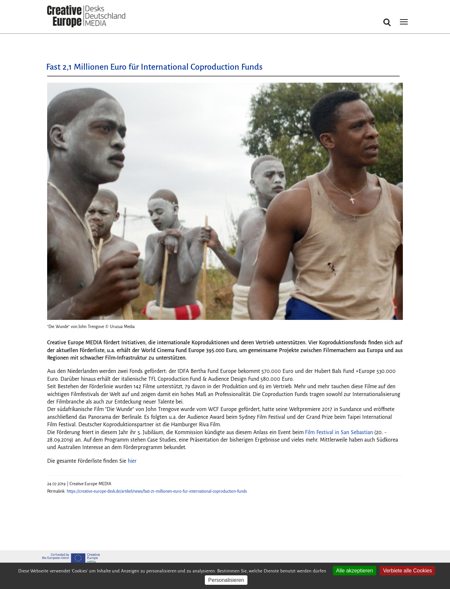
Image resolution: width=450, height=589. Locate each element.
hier (132, 461)
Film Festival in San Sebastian (339, 432)
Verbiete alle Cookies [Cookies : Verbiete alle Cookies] (407, 570)
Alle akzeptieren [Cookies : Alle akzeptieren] (354, 570)
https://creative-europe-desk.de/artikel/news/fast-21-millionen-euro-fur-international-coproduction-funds (157, 491)
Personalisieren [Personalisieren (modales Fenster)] (226, 580)
